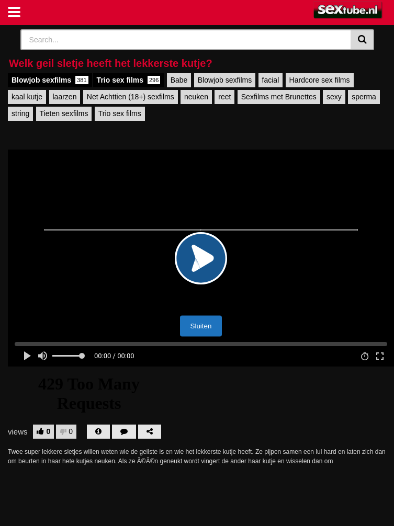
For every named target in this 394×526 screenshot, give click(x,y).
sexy (334, 97)
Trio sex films (129, 80)
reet (224, 97)
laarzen (65, 97)
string (20, 113)
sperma (364, 97)
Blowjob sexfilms (50, 80)
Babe (179, 80)
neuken (196, 97)
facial (270, 80)
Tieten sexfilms (64, 113)
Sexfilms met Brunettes (279, 97)
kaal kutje (27, 97)
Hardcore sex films (319, 80)
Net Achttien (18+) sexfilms (130, 97)
